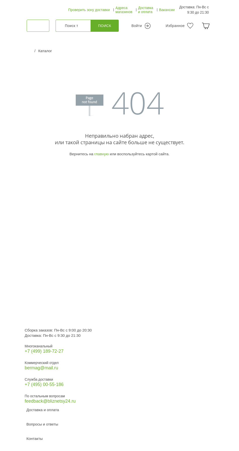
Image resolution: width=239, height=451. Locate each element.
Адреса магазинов (123, 10)
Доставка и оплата (145, 10)
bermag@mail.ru (41, 367)
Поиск (104, 26)
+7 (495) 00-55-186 (44, 384)
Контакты (34, 438)
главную (101, 154)
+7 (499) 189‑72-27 (44, 351)
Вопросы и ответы (42, 424)
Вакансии (167, 10)
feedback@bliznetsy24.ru (50, 401)
